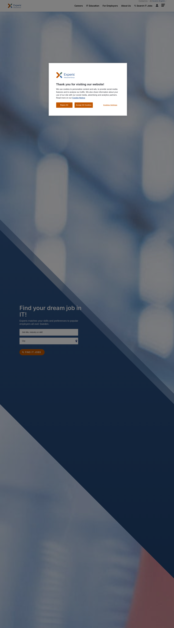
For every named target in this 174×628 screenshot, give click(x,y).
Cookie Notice (78, 98)
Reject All (64, 105)
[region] (88, 89)
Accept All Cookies (83, 105)
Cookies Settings (110, 105)
